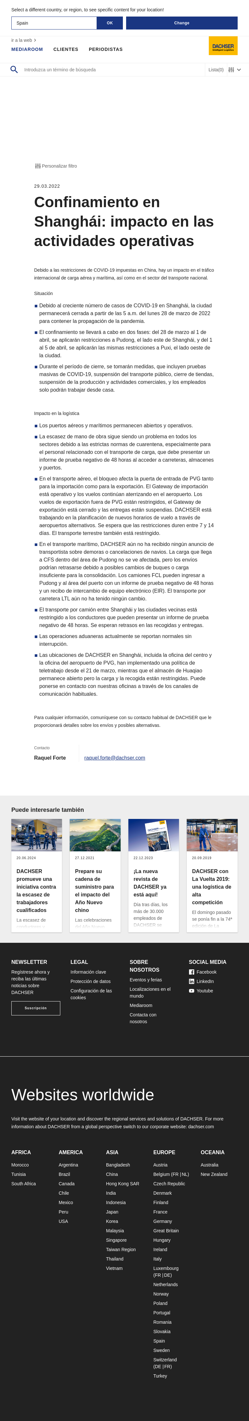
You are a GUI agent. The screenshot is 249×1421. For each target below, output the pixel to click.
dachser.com (201, 1126)
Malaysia (115, 1230)
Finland (160, 1202)
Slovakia (162, 1331)
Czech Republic (169, 1183)
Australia (209, 1164)
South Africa (23, 1183)
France (160, 1211)
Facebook (203, 972)
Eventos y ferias (146, 979)
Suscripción (36, 1008)
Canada (67, 1183)
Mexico (66, 1202)
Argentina (68, 1164)
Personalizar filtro (55, 166)
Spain (159, 1341)
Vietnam (114, 1268)
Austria (160, 1164)
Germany (162, 1221)
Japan (112, 1211)
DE (167, 1275)
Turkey (160, 1376)
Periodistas (106, 49)
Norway (161, 1294)
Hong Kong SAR (122, 1183)
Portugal (161, 1312)
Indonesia (116, 1202)
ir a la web (24, 40)
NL (184, 1174)
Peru (63, 1211)
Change (181, 23)
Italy (157, 1258)
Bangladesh (118, 1164)
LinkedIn (201, 981)
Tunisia (18, 1174)
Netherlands (165, 1284)
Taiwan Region (121, 1249)
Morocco (20, 1164)
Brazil (64, 1174)
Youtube (201, 990)
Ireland (160, 1249)
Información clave (88, 972)
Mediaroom (27, 49)
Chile (64, 1193)
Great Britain (166, 1230)
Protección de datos (91, 981)
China (112, 1174)
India (111, 1193)
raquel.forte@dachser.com (114, 758)
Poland (160, 1303)
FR (175, 1174)
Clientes (65, 49)
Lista (216, 69)
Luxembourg (166, 1268)
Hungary (162, 1240)
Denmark (162, 1193)
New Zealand (214, 1174)
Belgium (161, 1174)
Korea (112, 1221)
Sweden (161, 1350)
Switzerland (165, 1359)
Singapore (116, 1240)
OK (110, 23)
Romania (162, 1322)
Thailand (115, 1258)
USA (63, 1221)
